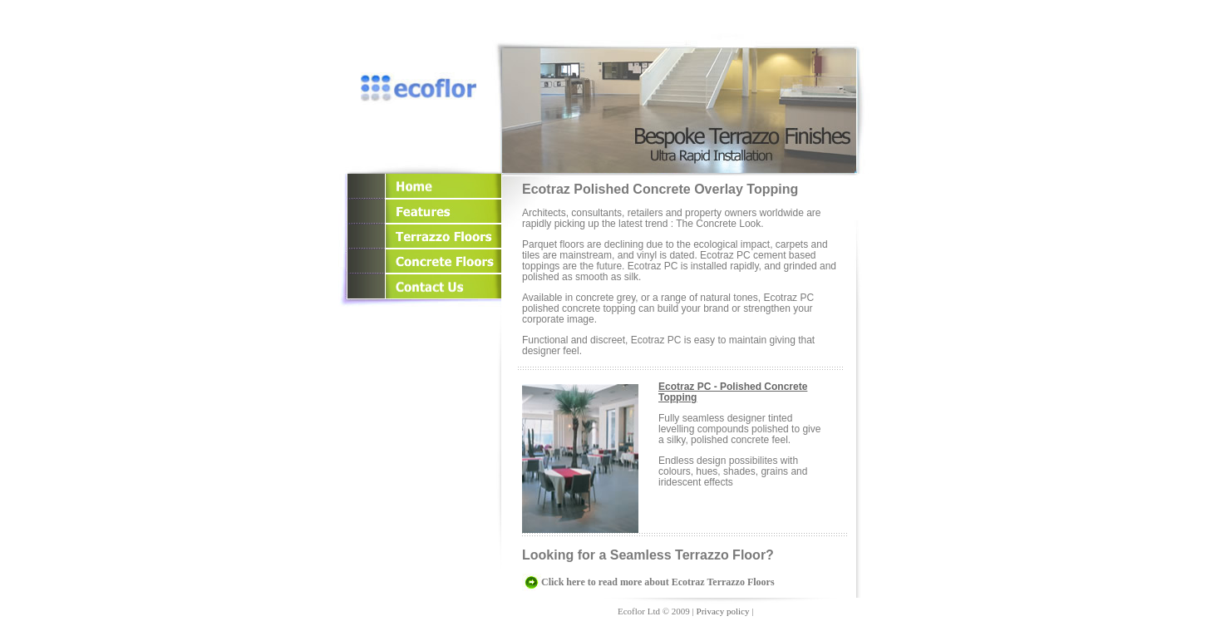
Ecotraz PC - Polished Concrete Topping (732, 392)
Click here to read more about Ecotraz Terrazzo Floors (658, 582)
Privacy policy (723, 611)
